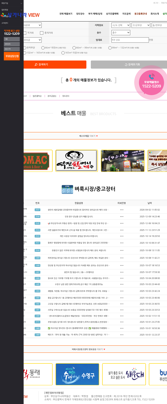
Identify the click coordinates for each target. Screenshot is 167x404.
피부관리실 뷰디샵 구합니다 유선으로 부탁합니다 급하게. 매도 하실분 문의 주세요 (81, 258)
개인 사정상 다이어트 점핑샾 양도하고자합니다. (79, 236)
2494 (37, 291)
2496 (37, 278)
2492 (37, 304)
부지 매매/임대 (95, 14)
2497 (37, 272)
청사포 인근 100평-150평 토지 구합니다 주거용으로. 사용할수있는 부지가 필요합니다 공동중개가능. (88, 278)
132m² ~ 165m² (41, 53)
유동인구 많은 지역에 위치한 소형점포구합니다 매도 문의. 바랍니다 (79, 250)
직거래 (30, 33)
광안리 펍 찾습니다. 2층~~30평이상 (79, 272)
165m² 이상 (76, 53)
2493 (37, 298)
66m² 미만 (55, 48)
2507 (37, 210)
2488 (37, 328)
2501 (37, 243)
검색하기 (43, 64)
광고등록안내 (140, 14)
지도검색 (126, 14)
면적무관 (31, 48)
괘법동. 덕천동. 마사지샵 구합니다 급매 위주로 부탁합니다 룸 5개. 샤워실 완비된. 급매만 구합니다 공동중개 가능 (93, 291)
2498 (37, 265)
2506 (37, 216)
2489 (37, 335)
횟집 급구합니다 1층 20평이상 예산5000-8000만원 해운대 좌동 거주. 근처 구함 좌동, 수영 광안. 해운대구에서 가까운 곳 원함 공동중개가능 (105, 298)
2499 (37, 258)
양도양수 (80, 14)
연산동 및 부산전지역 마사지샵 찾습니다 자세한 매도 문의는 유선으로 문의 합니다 (81, 265)
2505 (37, 223)
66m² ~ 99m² (89, 48)
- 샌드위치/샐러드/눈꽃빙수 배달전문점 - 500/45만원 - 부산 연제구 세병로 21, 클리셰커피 (85, 316)
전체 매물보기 (65, 14)
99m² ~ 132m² (125, 48)
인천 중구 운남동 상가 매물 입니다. (79, 217)
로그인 (155, 3)
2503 (37, 236)
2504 (37, 230)
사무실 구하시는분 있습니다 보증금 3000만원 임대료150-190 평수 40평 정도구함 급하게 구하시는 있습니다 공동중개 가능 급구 (100, 310)
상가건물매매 (112, 14)
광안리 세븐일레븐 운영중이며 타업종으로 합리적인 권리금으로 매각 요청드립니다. (81, 210)
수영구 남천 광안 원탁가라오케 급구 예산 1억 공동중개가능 (79, 284)
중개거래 (48, 33)
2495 (37, 284)
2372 (37, 322)
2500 (37, 250)
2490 (37, 316)
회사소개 (155, 14)
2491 (37, 310)
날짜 (150, 203)
